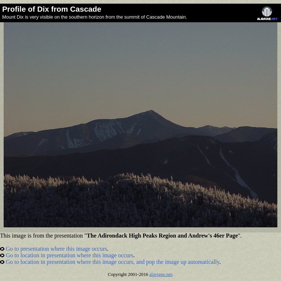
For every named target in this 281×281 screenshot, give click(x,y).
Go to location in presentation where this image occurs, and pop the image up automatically (109, 262)
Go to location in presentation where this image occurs (66, 255)
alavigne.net (160, 274)
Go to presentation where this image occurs (53, 249)
